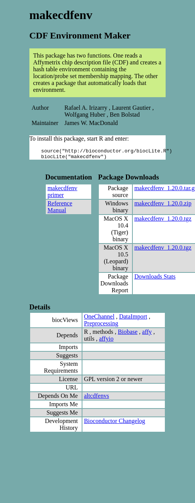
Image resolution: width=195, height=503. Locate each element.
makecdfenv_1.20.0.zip (163, 205)
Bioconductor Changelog (114, 423)
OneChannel (99, 319)
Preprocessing (101, 325)
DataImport (133, 319)
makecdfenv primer (62, 193)
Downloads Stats (155, 279)
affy (146, 334)
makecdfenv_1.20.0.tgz (163, 221)
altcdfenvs (96, 398)
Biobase (128, 334)
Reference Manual (59, 209)
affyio (106, 341)
